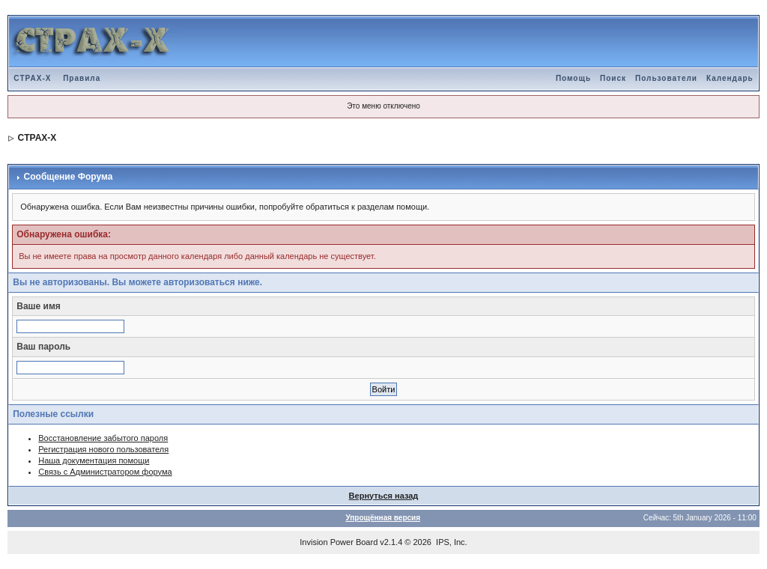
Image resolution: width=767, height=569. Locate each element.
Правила (81, 78)
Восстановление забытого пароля (103, 437)
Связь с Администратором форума (105, 471)
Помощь (573, 78)
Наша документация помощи (93, 460)
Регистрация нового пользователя (103, 449)
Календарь (730, 78)
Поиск (613, 78)
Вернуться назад (384, 495)
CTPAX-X (32, 78)
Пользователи (666, 78)
